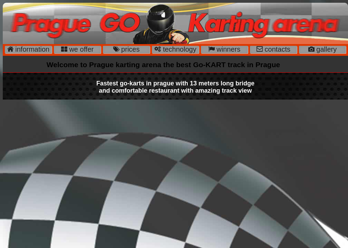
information (31, 49)
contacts (276, 49)
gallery (326, 49)
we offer (80, 49)
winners (227, 49)
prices (129, 49)
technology (178, 49)
